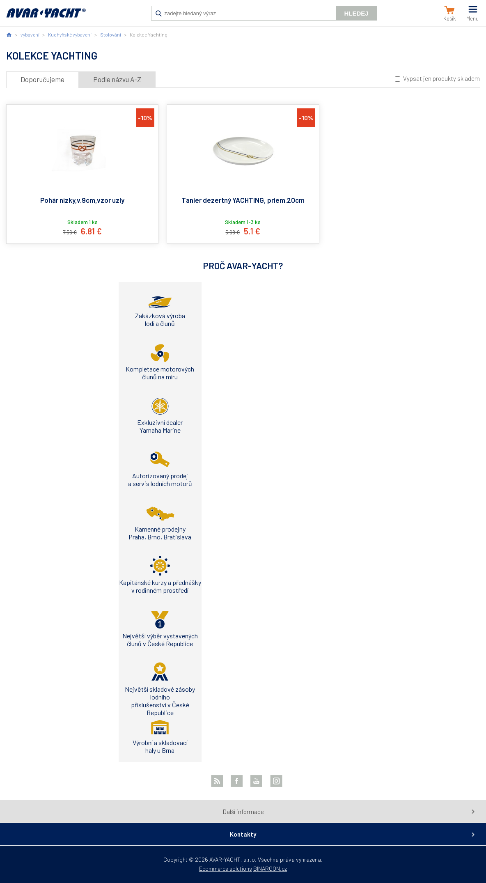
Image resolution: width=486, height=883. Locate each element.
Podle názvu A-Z (117, 79)
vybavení (30, 34)
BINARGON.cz (270, 868)
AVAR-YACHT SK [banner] (46, 17)
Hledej (356, 13)
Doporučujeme (42, 79)
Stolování (110, 34)
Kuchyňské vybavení (70, 34)
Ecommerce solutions (225, 868)
